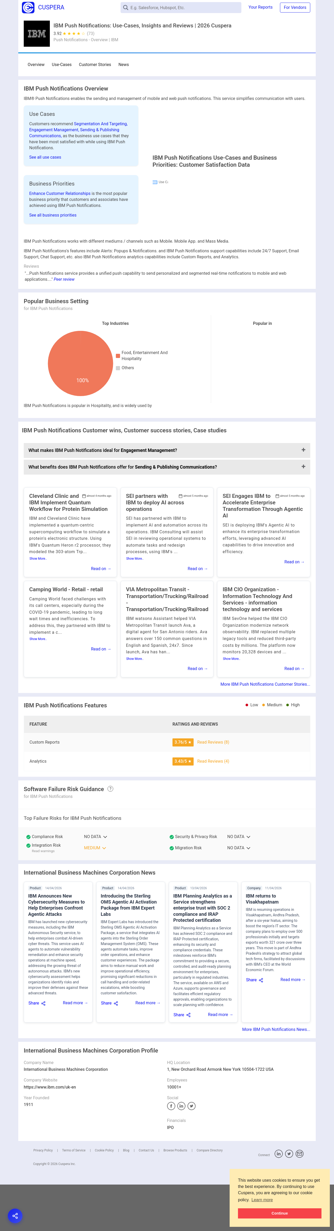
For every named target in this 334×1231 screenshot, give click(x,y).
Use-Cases (62, 64)
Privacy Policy (43, 1197)
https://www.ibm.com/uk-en (50, 1133)
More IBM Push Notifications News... (276, 1075)
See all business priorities (52, 232)
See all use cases (45, 157)
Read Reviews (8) (213, 788)
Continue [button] (280, 1213)
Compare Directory (209, 1197)
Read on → (101, 615)
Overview (36, 64)
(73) (90, 33)
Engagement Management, (54, 129)
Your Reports (261, 7)
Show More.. (38, 605)
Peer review (64, 325)
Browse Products (175, 1197)
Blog (126, 1197)
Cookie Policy (104, 1197)
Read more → (75, 1049)
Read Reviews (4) (213, 807)
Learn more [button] (262, 1200)
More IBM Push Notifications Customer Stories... (265, 730)
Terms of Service (74, 1197)
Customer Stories (95, 64)
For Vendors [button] (295, 7)
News (123, 64)
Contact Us (146, 1197)
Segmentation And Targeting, (101, 123)
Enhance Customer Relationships (60, 210)
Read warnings (43, 897)
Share (33, 1049)
